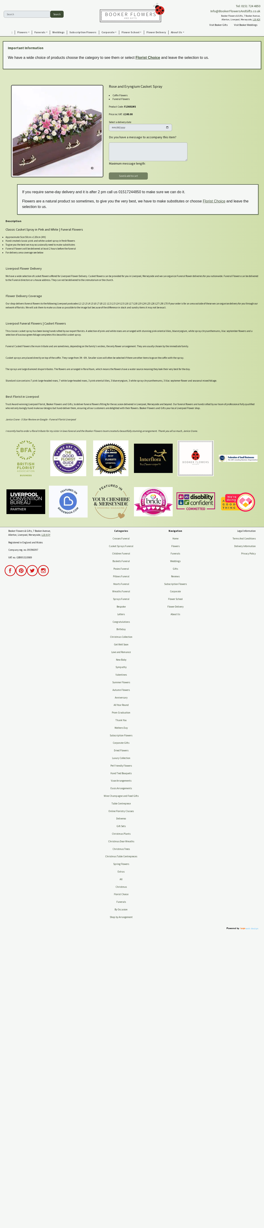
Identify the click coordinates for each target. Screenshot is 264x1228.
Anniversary (121, 697)
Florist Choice (148, 58)
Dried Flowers (121, 750)
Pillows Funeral (121, 576)
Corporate (175, 591)
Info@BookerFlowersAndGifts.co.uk (235, 11)
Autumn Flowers (121, 690)
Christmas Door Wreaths (121, 841)
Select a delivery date (120, 122)
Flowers (175, 546)
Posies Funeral (121, 568)
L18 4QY (256, 19)
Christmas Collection (121, 636)
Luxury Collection (121, 758)
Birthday (121, 629)
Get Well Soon (121, 644)
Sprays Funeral (121, 599)
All (121, 879)
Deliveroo (121, 818)
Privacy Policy (248, 553)
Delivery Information (245, 546)
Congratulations (121, 621)
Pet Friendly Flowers (121, 765)
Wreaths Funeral (121, 591)
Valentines (121, 674)
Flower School (175, 599)
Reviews (175, 576)
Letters (121, 614)
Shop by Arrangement (121, 917)
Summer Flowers (121, 682)
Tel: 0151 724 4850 (248, 6)
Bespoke (121, 606)
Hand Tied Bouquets (121, 773)
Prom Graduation (121, 712)
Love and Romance (121, 652)
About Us (175, 614)
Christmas (121, 886)
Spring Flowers (121, 864)
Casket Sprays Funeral (121, 546)
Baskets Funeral (121, 561)
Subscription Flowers (121, 735)
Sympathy (121, 667)
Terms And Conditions (244, 538)
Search (57, 14)
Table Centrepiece (121, 803)
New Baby (121, 659)
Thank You (121, 720)
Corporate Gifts (121, 742)
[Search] (27, 14)
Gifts (175, 568)
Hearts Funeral (121, 584)
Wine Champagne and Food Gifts (121, 796)
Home (175, 538)
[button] (23, 32)
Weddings (175, 561)
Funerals (121, 901)
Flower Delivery (175, 606)
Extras (121, 871)
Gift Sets (121, 826)
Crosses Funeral (121, 538)
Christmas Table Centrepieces (121, 856)
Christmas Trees (121, 849)
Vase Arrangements (121, 780)
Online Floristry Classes (121, 811)
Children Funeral (121, 553)
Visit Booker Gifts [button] (218, 25)
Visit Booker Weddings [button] (245, 25)
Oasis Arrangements (121, 788)
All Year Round (121, 705)
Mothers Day (121, 727)
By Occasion (121, 909)
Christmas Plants (121, 833)
